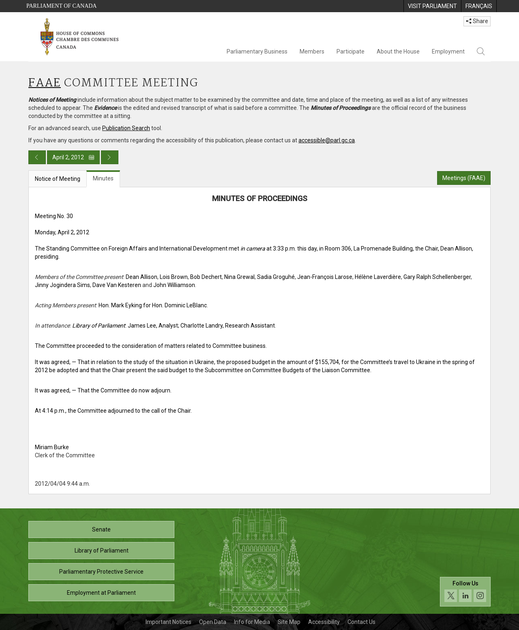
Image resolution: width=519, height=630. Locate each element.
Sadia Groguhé (276, 277)
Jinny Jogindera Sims (62, 285)
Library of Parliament (102, 550)
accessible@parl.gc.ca (326, 140)
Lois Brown (174, 277)
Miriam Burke (52, 447)
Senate (101, 529)
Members (312, 51)
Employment (448, 51)
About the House (398, 51)
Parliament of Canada (61, 6)
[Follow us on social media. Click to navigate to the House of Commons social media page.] (465, 591)
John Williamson (174, 285)
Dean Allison (141, 277)
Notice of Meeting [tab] (57, 179)
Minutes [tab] (103, 178)
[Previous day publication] (37, 157)
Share (477, 21)
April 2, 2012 (73, 157)
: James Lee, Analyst (125, 325)
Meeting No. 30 (54, 216)
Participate (351, 51)
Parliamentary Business (257, 51)
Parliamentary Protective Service (101, 571)
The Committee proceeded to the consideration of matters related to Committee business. (151, 346)
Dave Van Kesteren (116, 285)
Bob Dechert (206, 277)
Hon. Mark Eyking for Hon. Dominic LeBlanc (153, 305)
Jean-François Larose (324, 277)
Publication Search (126, 128)
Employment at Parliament (101, 592)
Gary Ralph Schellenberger (437, 277)
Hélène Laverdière (378, 277)
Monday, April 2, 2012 (62, 232)
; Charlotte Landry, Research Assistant (226, 325)
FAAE (44, 83)
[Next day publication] (109, 157)
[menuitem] (432, 6)
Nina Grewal (239, 277)
